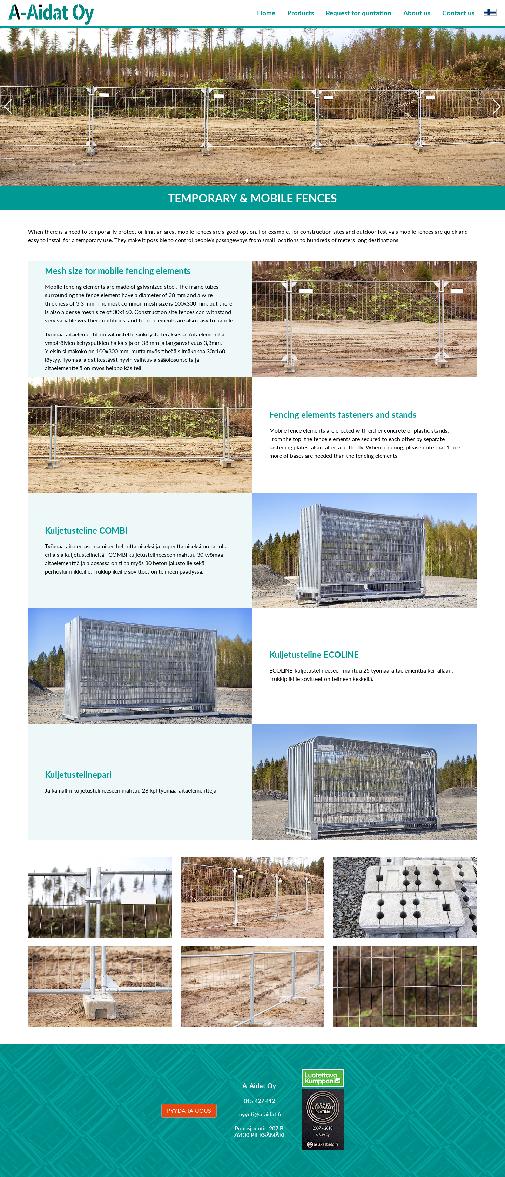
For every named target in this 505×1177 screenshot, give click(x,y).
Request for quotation (358, 13)
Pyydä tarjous (189, 1110)
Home (266, 13)
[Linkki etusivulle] (51, 13)
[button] (496, 106)
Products (300, 13)
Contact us (458, 13)
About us (416, 13)
